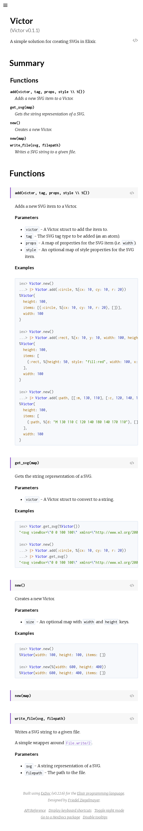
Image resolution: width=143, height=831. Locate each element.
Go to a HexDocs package (60, 817)
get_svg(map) (22, 107)
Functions (24, 80)
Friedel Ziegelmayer (84, 800)
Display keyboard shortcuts (70, 810)
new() (15, 123)
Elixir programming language (100, 793)
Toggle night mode (109, 810)
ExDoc (46, 793)
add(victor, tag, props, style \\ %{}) (47, 92)
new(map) (18, 138)
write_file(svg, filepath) (35, 145)
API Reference (35, 810)
